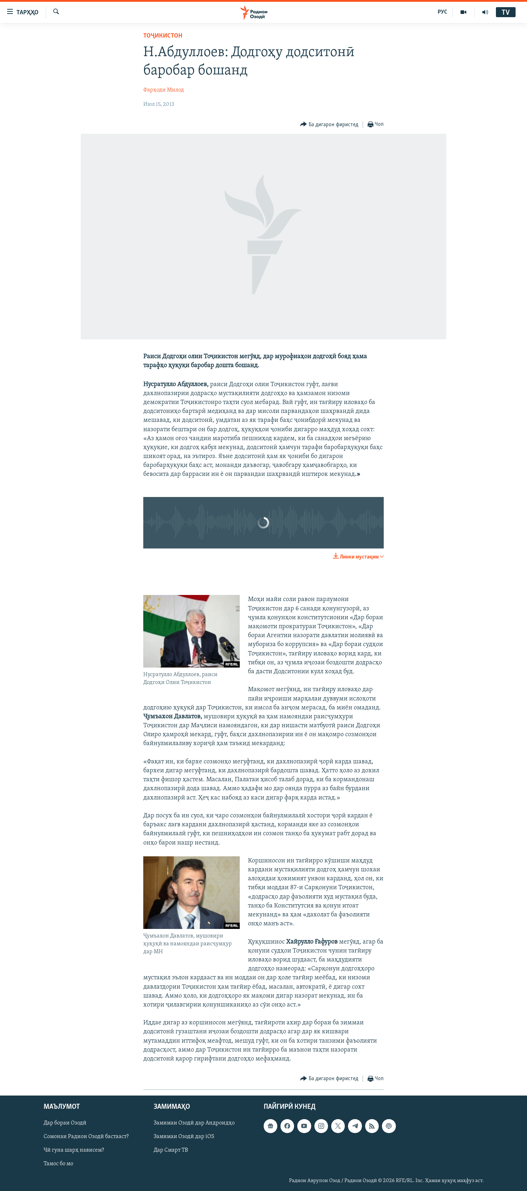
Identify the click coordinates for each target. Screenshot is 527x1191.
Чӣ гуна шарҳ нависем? (74, 1150)
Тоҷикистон (162, 36)
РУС (442, 12)
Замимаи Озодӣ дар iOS (184, 1137)
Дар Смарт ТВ (171, 1150)
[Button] (329, 124)
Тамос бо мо (58, 1164)
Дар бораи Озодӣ (65, 1123)
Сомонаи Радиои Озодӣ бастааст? (86, 1137)
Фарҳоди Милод (163, 90)
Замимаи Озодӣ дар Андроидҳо (194, 1123)
